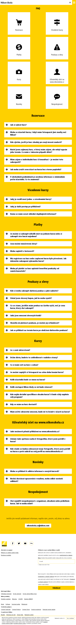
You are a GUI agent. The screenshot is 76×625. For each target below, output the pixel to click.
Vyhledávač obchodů (6, 594)
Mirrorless (14, 599)
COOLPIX (20, 599)
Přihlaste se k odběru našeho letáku (9, 552)
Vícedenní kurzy (57, 21)
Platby (19, 46)
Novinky (19, 95)
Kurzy (19, 71)
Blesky (2, 604)
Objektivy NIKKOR (28, 599)
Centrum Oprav (26, 609)
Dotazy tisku (20, 615)
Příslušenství (24, 604)
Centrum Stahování (5, 609)
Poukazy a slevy (57, 46)
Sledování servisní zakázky (49, 609)
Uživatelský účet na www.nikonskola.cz (57, 72)
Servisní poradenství (36, 609)
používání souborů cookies (20, 623)
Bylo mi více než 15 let (43, 564)
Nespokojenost (57, 95)
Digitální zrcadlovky (6, 599)
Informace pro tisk (10, 615)
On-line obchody (17, 594)
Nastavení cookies (29, 615)
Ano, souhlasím (70, 618)
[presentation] (51, 569)
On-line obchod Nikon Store (30, 594)
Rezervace (19, 21)
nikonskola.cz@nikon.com (38, 525)
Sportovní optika (16, 604)
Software (8, 604)
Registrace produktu (6, 555)
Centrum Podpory (16, 609)
